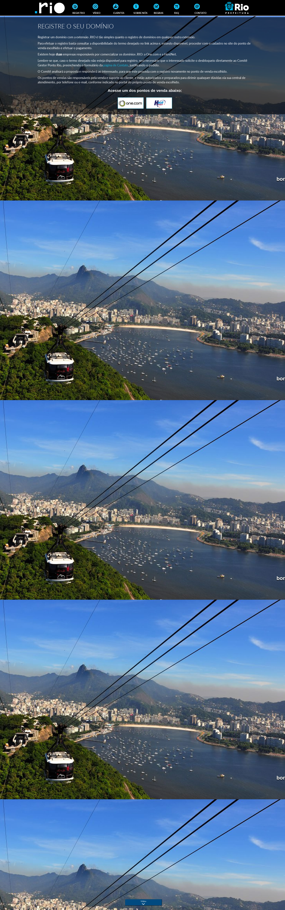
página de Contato (115, 65)
